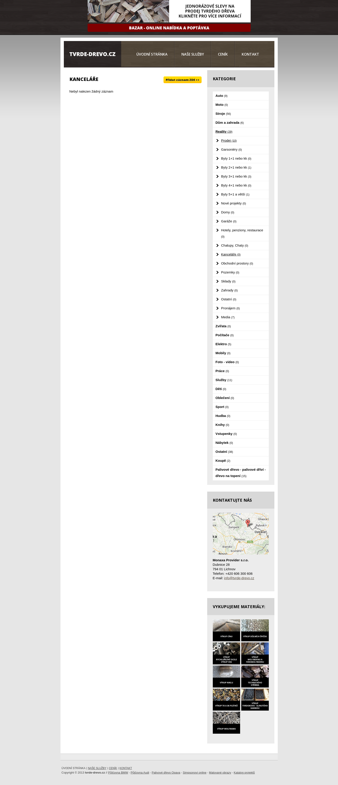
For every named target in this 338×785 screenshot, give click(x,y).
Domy (227, 212)
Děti (220, 389)
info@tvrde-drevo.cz (239, 578)
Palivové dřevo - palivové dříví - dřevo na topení (240, 473)
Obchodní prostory (237, 263)
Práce (222, 371)
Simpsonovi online (195, 772)
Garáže (229, 221)
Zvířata (223, 326)
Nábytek (224, 443)
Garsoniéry (231, 149)
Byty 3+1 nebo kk (236, 176)
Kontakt (250, 54)
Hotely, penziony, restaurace (242, 233)
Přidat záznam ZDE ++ (182, 80)
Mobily (222, 353)
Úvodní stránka (152, 54)
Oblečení (224, 398)
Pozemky (230, 272)
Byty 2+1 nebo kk (236, 167)
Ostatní (228, 299)
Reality (224, 131)
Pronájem (230, 308)
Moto (221, 104)
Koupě (222, 460)
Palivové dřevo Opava (166, 772)
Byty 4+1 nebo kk (236, 185)
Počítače (224, 335)
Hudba (222, 416)
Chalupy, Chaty (234, 245)
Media (228, 317)
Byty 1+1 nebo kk (236, 158)
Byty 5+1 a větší (235, 194)
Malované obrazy (220, 772)
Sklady (228, 281)
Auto (221, 96)
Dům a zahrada (229, 122)
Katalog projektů (244, 772)
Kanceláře (231, 254)
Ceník (223, 54)
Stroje (223, 113)
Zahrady (229, 290)
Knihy (222, 425)
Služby (223, 380)
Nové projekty (233, 203)
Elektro (223, 344)
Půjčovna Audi (140, 772)
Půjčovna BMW (118, 772)
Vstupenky (226, 434)
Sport (222, 407)
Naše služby (192, 54)
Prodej (229, 140)
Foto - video (227, 362)
